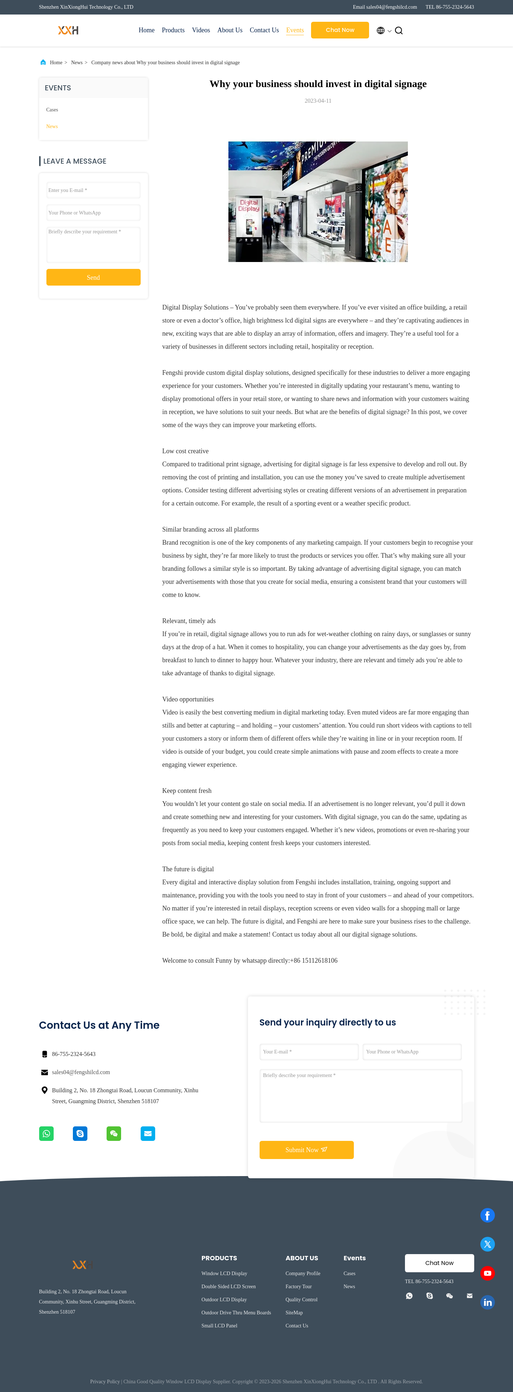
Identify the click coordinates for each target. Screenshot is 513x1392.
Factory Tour (299, 1286)
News (77, 62)
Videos (201, 30)
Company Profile (303, 1273)
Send (93, 277)
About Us (230, 30)
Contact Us (264, 30)
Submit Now (306, 1150)
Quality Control (302, 1299)
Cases (52, 109)
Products (173, 30)
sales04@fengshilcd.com (81, 1072)
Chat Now (340, 30)
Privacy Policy (105, 1381)
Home (147, 30)
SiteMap (294, 1312)
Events (295, 30)
